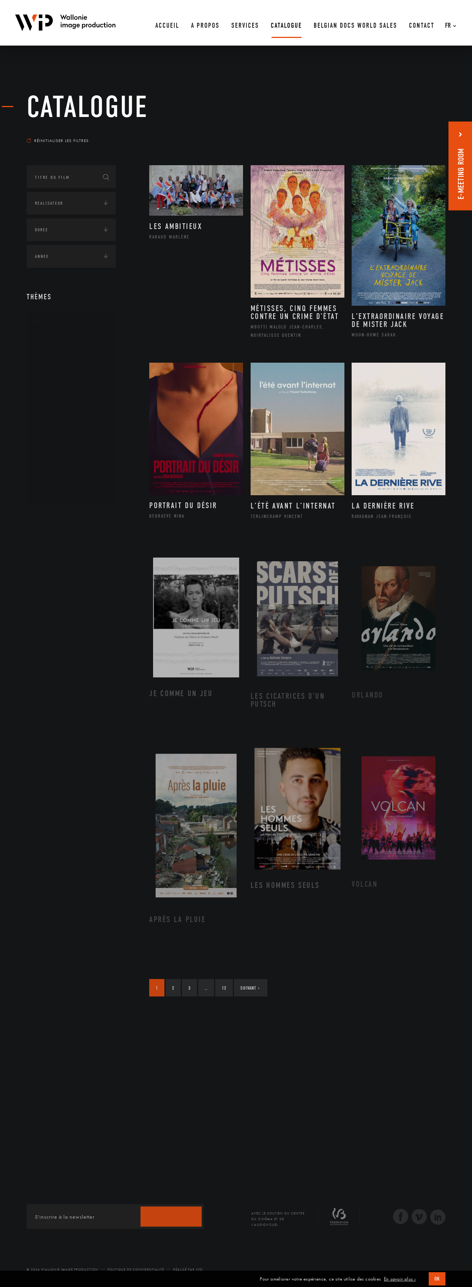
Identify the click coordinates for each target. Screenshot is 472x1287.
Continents (48, 516)
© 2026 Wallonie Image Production (62, 1269)
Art (38, 322)
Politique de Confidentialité (135, 1269)
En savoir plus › (400, 1279)
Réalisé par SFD (188, 1269)
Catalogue (87, 107)
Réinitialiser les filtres (58, 140)
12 (224, 988)
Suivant (250, 988)
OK (437, 1279)
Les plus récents (426, 133)
